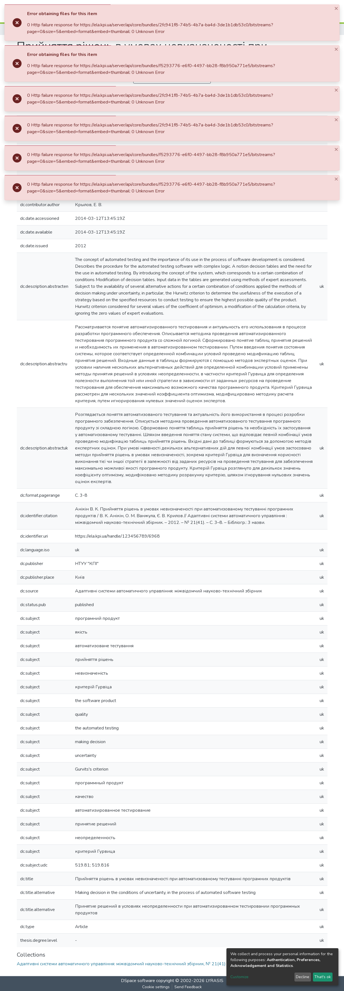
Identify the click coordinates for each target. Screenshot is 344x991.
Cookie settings (156, 987)
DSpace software (138, 981)
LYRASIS (214, 981)
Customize (239, 977)
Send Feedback (188, 987)
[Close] (336, 8)
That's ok (322, 977)
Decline (302, 977)
